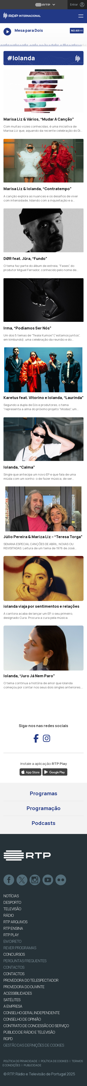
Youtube (48, 880)
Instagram (35, 880)
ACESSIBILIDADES (17, 993)
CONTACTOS (13, 973)
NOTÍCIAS (11, 895)
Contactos (13, 967)
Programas (43, 793)
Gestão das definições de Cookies (33, 1045)
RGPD (8, 1038)
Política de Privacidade (20, 1061)
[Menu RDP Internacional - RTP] (82, 16)
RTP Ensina (13, 928)
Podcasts (43, 823)
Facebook (9, 880)
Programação (43, 808)
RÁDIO (8, 915)
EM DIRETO (12, 941)
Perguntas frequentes (24, 960)
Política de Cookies (54, 1061)
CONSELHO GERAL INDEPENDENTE (31, 1012)
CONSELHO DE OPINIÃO (22, 1019)
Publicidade (32, 1065)
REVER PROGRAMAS (19, 947)
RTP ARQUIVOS (15, 921)
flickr (61, 880)
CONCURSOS (14, 954)
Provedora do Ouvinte (24, 986)
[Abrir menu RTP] (43, 4)
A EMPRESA (12, 1006)
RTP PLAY (11, 934)
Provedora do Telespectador (30, 980)
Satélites (11, 999)
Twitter (22, 880)
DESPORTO (12, 902)
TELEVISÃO (12, 908)
